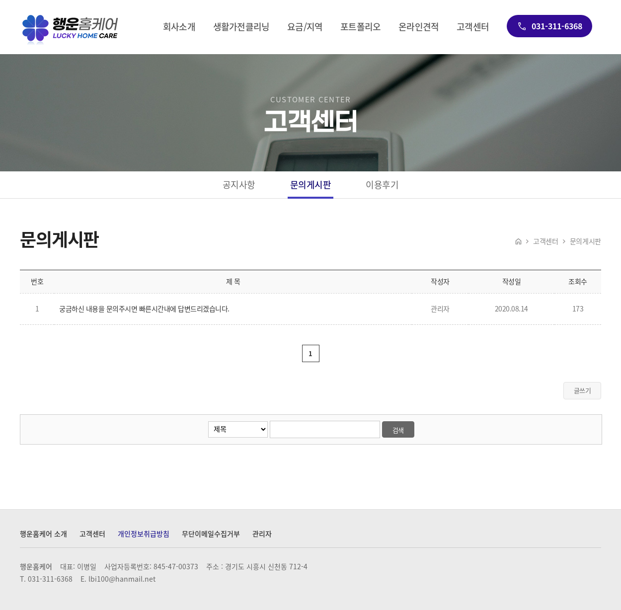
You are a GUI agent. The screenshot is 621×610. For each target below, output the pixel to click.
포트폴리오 (360, 27)
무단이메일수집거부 (211, 534)
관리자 (262, 534)
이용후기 (382, 184)
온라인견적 (418, 27)
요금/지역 (304, 27)
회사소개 (179, 27)
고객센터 (473, 27)
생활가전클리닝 (241, 27)
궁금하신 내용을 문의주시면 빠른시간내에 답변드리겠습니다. (144, 308)
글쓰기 (582, 390)
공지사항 (239, 184)
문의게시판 (310, 184)
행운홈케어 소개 (43, 534)
